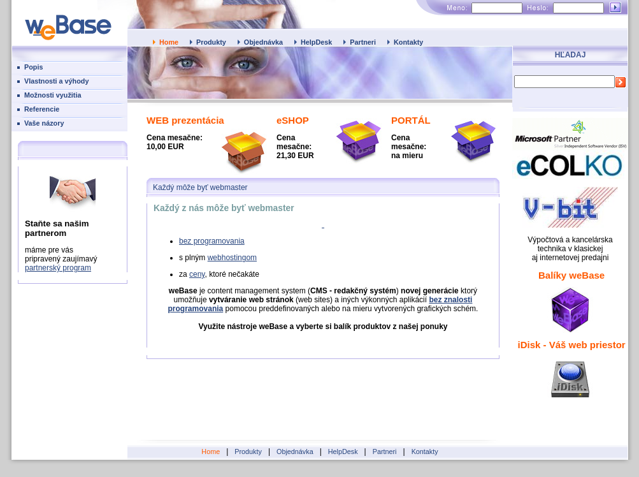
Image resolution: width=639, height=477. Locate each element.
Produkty (211, 42)
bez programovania (212, 241)
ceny (197, 274)
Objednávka (263, 42)
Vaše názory (44, 123)
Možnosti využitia (52, 95)
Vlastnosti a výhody (56, 81)
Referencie (41, 109)
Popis (33, 67)
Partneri (363, 42)
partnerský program (58, 267)
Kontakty (408, 42)
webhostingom (232, 257)
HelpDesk (316, 42)
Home (168, 42)
